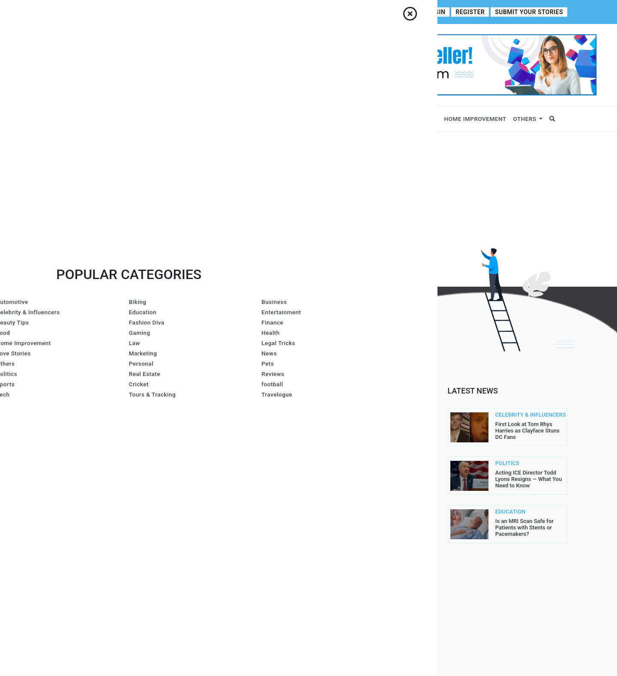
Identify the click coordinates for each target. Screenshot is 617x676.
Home (58, 12)
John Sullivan (260, 509)
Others (524, 118)
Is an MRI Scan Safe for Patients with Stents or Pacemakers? (524, 527)
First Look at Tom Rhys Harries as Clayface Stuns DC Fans (527, 430)
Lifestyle (267, 118)
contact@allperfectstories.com (107, 496)
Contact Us (119, 12)
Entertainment (381, 118)
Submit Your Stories (531, 12)
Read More (151, 454)
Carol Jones (206, 509)
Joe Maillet (205, 420)
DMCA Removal (338, 576)
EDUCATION (510, 511)
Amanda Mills (257, 420)
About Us (85, 12)
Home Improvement (475, 118)
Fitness (425, 118)
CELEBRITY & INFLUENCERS (511, 415)
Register (475, 12)
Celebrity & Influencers (147, 118)
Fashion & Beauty (316, 118)
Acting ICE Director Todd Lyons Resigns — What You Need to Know (528, 479)
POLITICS (507, 463)
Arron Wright (209, 487)
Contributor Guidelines (172, 12)
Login (443, 12)
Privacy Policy (338, 492)
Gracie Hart (206, 442)
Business (86, 118)
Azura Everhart (257, 464)
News (200, 118)
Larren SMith (258, 442)
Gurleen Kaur (264, 487)
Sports (227, 118)
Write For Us (227, 12)
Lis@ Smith (204, 464)
